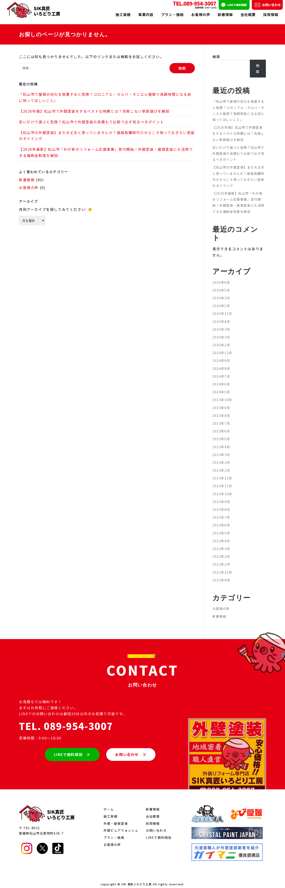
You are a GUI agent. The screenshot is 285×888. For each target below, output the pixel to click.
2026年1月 (221, 301)
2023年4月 (221, 443)
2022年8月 (221, 505)
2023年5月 (221, 435)
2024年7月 (221, 372)
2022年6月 (221, 521)
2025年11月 (222, 309)
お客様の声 (200, 14)
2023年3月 (221, 450)
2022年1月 (221, 560)
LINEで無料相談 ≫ (72, 750)
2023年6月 (221, 427)
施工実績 (123, 14)
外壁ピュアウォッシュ (121, 826)
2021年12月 (222, 568)
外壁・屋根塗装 (116, 819)
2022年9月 (221, 497)
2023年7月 (221, 419)
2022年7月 (221, 513)
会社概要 (248, 14)
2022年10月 (222, 490)
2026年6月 (221, 278)
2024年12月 (222, 348)
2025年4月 (221, 317)
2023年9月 (221, 403)
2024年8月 (221, 364)
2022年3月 (221, 544)
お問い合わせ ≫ (131, 750)
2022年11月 (222, 482)
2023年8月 (221, 411)
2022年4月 (221, 537)
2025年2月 (221, 333)
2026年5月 (221, 286)
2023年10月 (222, 395)
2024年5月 (221, 388)
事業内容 (145, 14)
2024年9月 (221, 356)
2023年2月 (221, 458)
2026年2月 (221, 294)
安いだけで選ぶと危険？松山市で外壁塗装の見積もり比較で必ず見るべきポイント (91, 117)
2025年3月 (221, 325)
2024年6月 (221, 380)
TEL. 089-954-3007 (66, 722)
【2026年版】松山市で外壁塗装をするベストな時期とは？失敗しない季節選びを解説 (94, 107)
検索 (216, 52)
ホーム (109, 805)
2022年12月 (222, 474)
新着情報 (225, 14)
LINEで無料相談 (158, 833)
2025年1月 (221, 341)
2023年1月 (221, 466)
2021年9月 (221, 576)
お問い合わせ (156, 826)
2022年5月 (221, 529)
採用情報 (270, 14)
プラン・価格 (172, 14)
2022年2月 (221, 552)
